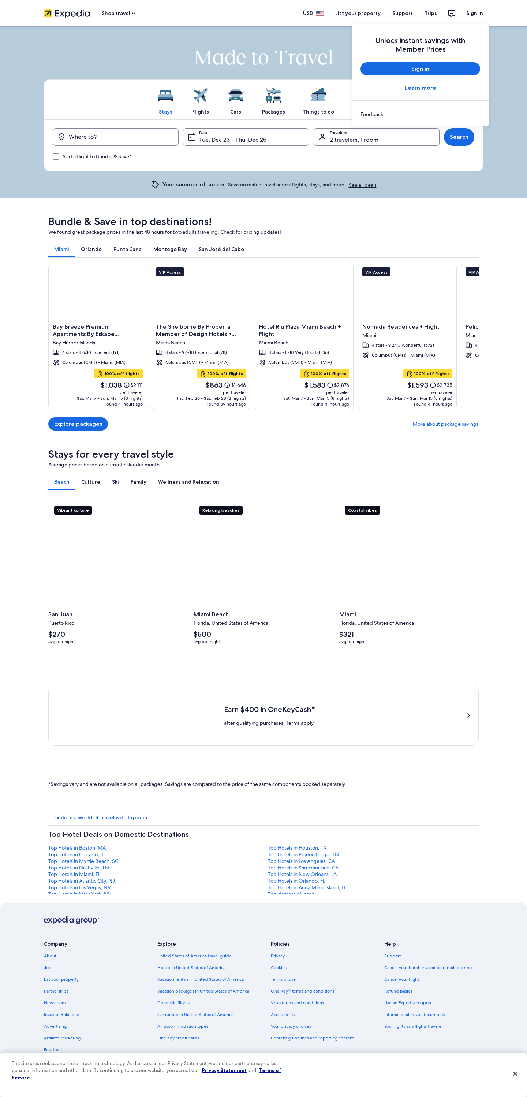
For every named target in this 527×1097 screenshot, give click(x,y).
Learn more (420, 87)
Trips (431, 13)
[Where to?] (116, 137)
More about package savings (446, 424)
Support (402, 13)
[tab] (165, 99)
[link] (420, 114)
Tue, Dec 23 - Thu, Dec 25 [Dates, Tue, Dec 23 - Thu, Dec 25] (232, 140)
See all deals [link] (363, 185)
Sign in (474, 13)
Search (459, 136)
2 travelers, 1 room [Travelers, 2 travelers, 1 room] (354, 140)
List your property (358, 13)
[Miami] (263, 336)
